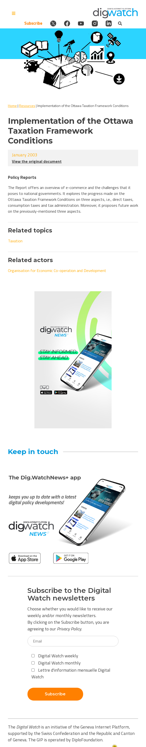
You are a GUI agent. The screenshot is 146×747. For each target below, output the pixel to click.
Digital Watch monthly (56, 663)
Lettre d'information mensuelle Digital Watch (70, 673)
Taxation (15, 241)
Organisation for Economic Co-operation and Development (57, 270)
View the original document (37, 161)
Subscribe (33, 23)
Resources (27, 105)
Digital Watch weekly (54, 655)
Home (12, 105)
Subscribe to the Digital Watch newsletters (69, 594)
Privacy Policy (69, 628)
